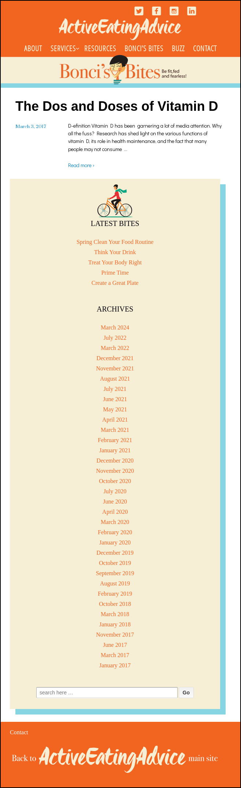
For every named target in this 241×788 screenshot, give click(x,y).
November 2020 (115, 471)
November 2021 (115, 368)
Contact (205, 48)
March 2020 (115, 522)
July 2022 (115, 338)
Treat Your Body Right (115, 262)
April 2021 (115, 419)
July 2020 (115, 491)
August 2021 (115, 379)
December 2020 (115, 460)
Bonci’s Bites (144, 48)
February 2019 (115, 594)
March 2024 (115, 327)
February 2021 (115, 440)
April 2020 (115, 512)
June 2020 (115, 501)
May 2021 (115, 409)
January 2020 (115, 542)
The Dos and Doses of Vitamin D (116, 106)
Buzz (178, 48)
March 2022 (115, 348)
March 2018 (115, 614)
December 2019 (115, 553)
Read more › (81, 165)
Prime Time (115, 272)
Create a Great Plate (115, 283)
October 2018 (115, 604)
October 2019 (115, 563)
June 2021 (115, 399)
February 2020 (115, 532)
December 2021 (115, 358)
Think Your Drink (115, 252)
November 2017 (115, 634)
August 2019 (115, 583)
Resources (100, 48)
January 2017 (115, 665)
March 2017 (115, 655)
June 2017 (115, 645)
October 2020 (115, 481)
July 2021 (115, 389)
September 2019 (115, 573)
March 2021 (115, 430)
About (33, 48)
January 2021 (115, 450)
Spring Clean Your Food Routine (115, 242)
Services (63, 48)
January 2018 (115, 624)
